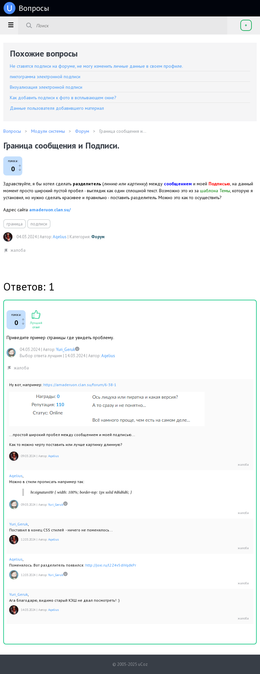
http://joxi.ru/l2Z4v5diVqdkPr (110, 565)
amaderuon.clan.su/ (50, 210)
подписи (38, 224)
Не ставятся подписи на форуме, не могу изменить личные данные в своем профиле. (96, 66)
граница (15, 224)
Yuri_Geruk (65, 349)
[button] (10, 24)
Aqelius (60, 237)
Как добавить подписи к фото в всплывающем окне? (63, 98)
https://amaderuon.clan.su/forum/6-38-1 (79, 384)
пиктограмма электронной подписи (45, 77)
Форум (98, 237)
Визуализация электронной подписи (46, 87)
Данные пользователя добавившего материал (57, 108)
